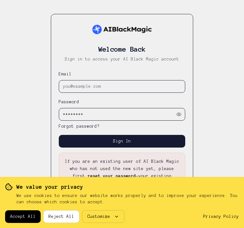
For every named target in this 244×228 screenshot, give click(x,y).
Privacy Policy (221, 216)
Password (69, 102)
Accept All (23, 216)
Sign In (122, 141)
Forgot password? (79, 126)
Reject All (61, 216)
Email (65, 74)
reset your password (112, 176)
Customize (103, 216)
